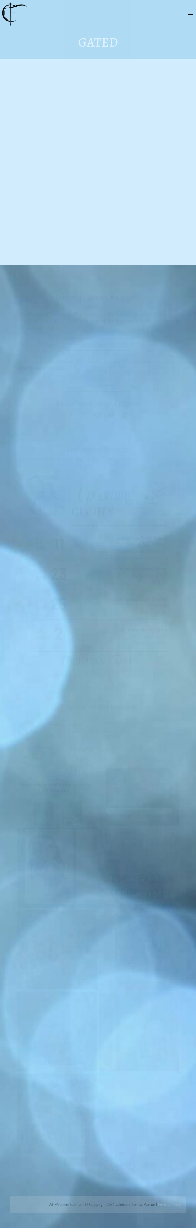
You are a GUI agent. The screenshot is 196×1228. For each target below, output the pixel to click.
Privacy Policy (169, 1204)
